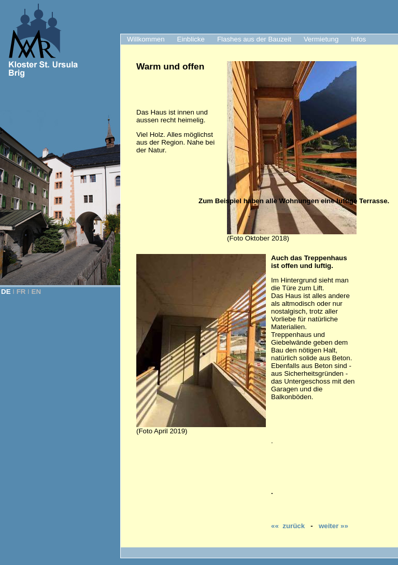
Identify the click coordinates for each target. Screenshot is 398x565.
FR (21, 291)
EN (36, 291)
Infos (358, 39)
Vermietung (321, 39)
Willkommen (146, 39)
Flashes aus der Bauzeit (254, 39)
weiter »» (333, 526)
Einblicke (191, 39)
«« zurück (288, 526)
